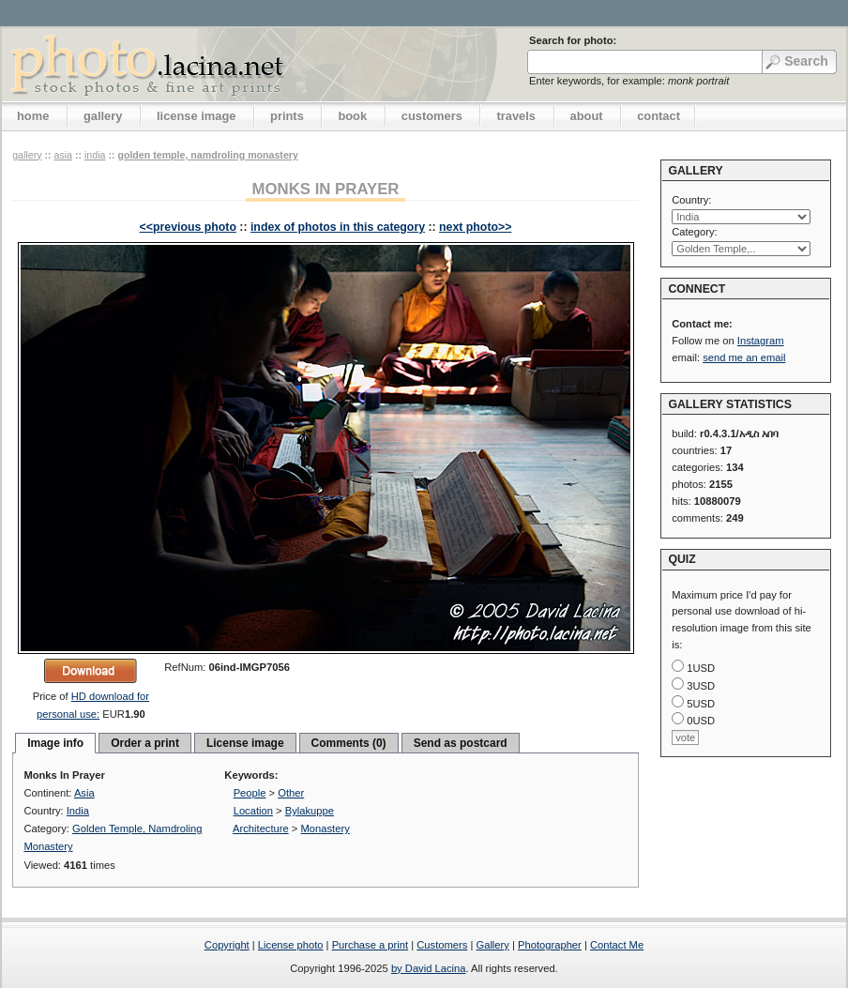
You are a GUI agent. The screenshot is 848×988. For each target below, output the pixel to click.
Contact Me (617, 944)
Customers (441, 944)
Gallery (492, 944)
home (33, 116)
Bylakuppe (309, 810)
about (586, 116)
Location (253, 810)
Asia (62, 154)
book (352, 116)
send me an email (744, 357)
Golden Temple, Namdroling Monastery (207, 154)
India (94, 154)
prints (287, 116)
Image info (55, 743)
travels (516, 116)
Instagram (760, 340)
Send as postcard (460, 743)
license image (196, 116)
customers (431, 116)
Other (291, 792)
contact (658, 116)
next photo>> (475, 227)
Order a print (145, 743)
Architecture (261, 828)
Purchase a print (370, 944)
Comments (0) (348, 743)
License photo (291, 944)
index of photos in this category (337, 227)
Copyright (227, 944)
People (250, 792)
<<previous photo (188, 227)
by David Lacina (428, 968)
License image (245, 743)
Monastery (325, 828)
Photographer (550, 944)
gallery (103, 116)
